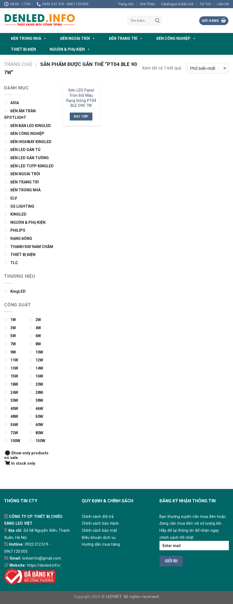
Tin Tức (205, 4)
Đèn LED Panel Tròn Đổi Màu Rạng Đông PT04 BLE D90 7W (81, 98)
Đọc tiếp (81, 116)
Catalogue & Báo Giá (177, 4)
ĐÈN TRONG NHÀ (29, 38)
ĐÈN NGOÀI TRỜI (77, 38)
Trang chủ (126, 4)
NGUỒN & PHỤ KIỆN (70, 49)
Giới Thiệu (147, 4)
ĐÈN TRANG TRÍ (126, 38)
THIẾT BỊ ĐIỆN (23, 49)
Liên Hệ (223, 4)
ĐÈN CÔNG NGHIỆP (176, 38)
